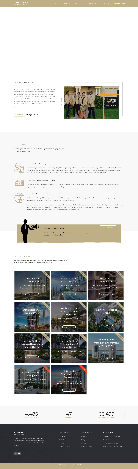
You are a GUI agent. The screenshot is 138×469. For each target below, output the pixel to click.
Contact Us (62, 440)
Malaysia (84, 440)
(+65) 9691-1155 (33, 115)
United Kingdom (86, 446)
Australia (84, 436)
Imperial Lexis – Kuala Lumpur (113, 446)
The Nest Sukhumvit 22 (110, 443)
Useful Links (62, 443)
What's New (108, 432)
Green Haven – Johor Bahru (112, 436)
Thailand (83, 443)
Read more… (18, 108)
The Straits (106, 440)
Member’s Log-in (64, 446)
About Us (62, 436)
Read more (69, 294)
